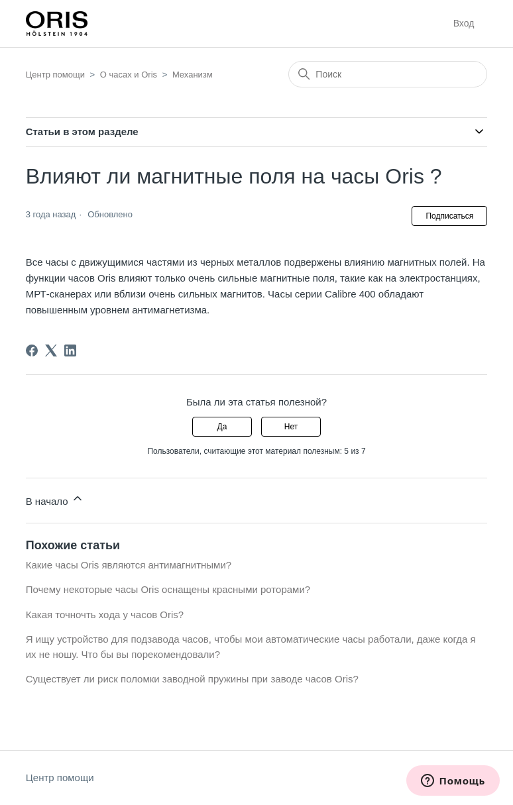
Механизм (192, 75)
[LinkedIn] (70, 350)
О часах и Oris (128, 75)
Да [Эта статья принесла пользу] (222, 426)
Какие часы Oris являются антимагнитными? (128, 564)
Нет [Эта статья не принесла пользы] (291, 426)
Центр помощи (55, 75)
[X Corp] (51, 350)
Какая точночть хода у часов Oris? (105, 614)
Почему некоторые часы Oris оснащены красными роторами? (168, 589)
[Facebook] (32, 350)
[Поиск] (387, 74)
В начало (55, 499)
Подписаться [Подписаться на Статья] (449, 216)
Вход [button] (464, 23)
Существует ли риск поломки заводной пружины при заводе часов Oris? (192, 678)
